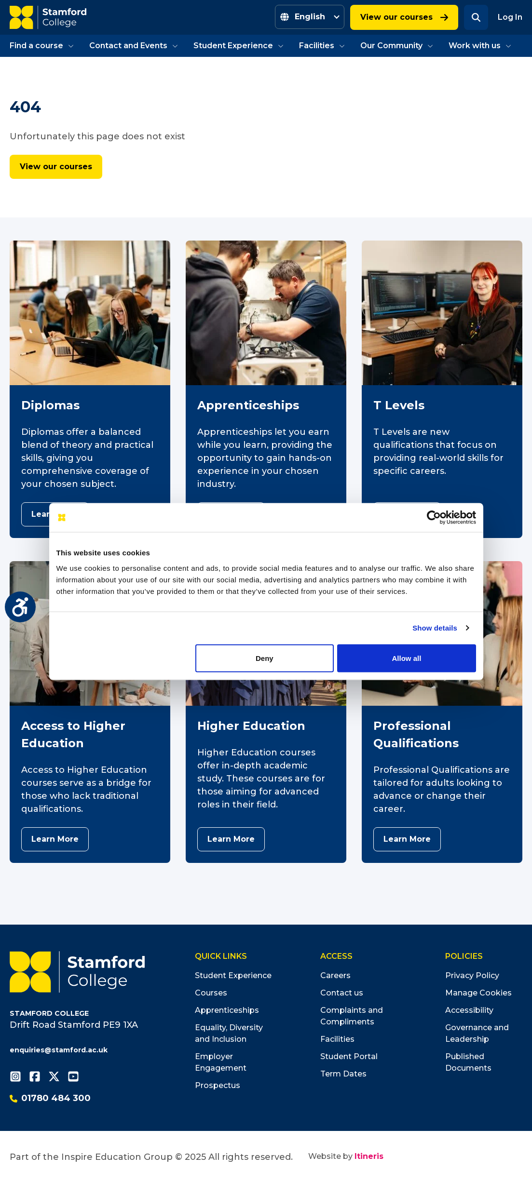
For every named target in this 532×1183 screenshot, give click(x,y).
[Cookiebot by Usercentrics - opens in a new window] (434, 518)
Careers (335, 975)
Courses (211, 992)
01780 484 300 (50, 1098)
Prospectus (217, 1085)
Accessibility (469, 1010)
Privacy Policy (472, 975)
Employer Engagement (220, 1062)
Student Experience (238, 45)
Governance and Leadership (477, 1033)
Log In (510, 17)
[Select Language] (309, 17)
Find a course (42, 45)
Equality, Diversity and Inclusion (229, 1033)
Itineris (369, 1156)
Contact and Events (133, 45)
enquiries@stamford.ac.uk (59, 1050)
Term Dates (343, 1073)
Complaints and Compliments (351, 1016)
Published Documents (468, 1062)
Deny (264, 658)
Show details (434, 628)
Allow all (407, 658)
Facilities (322, 45)
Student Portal (349, 1056)
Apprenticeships (227, 1010)
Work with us (480, 45)
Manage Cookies (478, 992)
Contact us (341, 992)
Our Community (396, 45)
